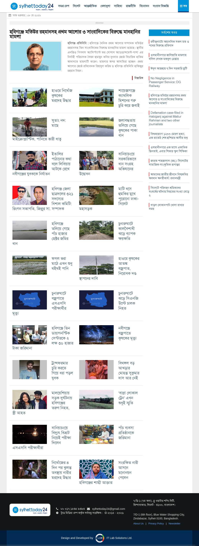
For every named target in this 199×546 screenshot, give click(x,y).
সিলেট (76, 6)
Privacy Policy (156, 523)
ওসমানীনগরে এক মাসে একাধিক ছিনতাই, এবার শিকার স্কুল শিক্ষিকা (168, 149)
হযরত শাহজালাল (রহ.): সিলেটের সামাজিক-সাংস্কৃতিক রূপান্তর (168, 163)
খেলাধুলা (105, 6)
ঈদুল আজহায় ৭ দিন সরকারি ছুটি (169, 68)
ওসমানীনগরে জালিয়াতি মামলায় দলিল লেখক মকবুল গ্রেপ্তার (167, 57)
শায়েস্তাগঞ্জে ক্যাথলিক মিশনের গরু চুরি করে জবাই (129, 98)
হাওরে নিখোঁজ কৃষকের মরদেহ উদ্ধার (62, 95)
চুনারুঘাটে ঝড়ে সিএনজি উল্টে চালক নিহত (128, 301)
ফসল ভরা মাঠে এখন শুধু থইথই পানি (62, 263)
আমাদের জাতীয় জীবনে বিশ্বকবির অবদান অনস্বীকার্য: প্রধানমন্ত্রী (168, 176)
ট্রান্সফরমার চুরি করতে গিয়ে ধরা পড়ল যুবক (62, 370)
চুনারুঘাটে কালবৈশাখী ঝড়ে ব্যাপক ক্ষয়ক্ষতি (126, 231)
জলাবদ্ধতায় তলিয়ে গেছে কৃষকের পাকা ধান (127, 128)
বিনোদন (144, 6)
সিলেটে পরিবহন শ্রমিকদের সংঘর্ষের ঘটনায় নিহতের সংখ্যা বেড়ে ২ (169, 191)
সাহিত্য (118, 6)
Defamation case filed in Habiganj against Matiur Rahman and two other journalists (166, 118)
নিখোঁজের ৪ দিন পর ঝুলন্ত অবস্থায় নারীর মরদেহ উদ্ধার (62, 470)
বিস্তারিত (139, 78)
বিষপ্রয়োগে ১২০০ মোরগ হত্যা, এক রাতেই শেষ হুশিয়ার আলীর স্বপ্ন (168, 136)
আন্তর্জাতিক (90, 6)
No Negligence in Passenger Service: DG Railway (165, 82)
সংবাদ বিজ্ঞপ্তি (161, 6)
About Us (138, 523)
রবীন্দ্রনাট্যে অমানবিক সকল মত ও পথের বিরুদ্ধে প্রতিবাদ (169, 43)
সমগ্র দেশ (63, 6)
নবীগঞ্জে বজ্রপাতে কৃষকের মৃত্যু (127, 333)
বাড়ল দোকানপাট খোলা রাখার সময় (166, 207)
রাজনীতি (131, 6)
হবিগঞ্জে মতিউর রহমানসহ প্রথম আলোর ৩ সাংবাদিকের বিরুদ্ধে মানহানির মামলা (75, 34)
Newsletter (174, 523)
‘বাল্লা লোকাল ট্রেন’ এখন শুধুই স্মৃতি (128, 397)
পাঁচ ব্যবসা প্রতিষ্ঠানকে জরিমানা (126, 432)
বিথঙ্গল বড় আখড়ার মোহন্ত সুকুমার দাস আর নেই (128, 370)
